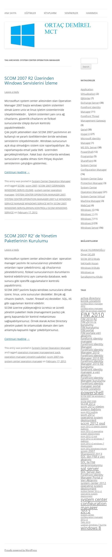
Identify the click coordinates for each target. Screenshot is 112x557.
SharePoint (87, 160)
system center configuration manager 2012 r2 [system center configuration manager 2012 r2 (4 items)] (92, 517)
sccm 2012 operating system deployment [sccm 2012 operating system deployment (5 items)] (92, 417)
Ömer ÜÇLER (88, 254)
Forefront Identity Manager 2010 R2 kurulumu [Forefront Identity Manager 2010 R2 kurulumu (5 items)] (92, 363)
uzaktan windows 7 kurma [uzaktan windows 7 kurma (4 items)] (93, 525)
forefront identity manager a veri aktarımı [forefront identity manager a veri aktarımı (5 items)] (92, 372)
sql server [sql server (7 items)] (90, 468)
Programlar (87, 156)
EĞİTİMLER (30, 13)
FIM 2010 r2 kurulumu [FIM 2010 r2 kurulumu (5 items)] (88, 323)
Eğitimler (85, 98)
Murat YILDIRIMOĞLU (93, 250)
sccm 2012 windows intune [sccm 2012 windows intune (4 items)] (94, 448)
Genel (84, 129)
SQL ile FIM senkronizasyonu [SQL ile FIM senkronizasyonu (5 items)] (91, 463)
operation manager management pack (39, 352)
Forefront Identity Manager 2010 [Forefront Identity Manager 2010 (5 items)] (92, 351)
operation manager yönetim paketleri (25, 357)
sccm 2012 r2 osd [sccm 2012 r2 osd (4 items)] (89, 436)
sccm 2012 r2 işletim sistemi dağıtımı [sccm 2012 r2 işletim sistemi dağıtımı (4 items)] (94, 427)
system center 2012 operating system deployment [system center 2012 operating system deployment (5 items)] (93, 485)
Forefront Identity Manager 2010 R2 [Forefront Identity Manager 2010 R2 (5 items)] (92, 356)
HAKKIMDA (92, 13)
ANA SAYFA (10, 13)
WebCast (86, 205)
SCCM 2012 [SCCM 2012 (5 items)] (88, 404)
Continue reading (17, 172)
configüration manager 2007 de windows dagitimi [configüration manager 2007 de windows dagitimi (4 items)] (93, 309)
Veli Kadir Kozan (89, 263)
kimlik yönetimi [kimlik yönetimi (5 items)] (91, 389)
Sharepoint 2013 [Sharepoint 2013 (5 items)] (91, 454)
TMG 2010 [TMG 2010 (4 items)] (85, 522)
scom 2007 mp (55, 357)
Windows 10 (87, 210)
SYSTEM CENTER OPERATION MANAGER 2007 (40, 194)
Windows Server (90, 227)
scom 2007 (31, 185)
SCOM (21, 185)
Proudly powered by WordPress (20, 550)
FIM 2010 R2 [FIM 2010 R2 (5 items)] (89, 319)
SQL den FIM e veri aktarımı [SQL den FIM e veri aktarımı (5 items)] (93, 458)
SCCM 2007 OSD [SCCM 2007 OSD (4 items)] (88, 401)
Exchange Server (90, 102)
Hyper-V (85, 134)
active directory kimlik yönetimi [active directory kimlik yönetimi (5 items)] (91, 299)
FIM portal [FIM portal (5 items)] (87, 330)
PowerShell (87, 152)
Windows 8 (87, 223)
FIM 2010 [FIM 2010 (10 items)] (92, 314)
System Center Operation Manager (51, 181)
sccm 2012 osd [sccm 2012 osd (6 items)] (93, 423)
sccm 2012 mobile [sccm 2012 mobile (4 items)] (89, 412)
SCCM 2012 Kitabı (90, 259)
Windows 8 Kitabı (90, 267)
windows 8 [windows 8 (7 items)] (91, 528)
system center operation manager (23, 361)
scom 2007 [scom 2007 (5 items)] (88, 451)
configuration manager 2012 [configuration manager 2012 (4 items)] (92, 304)
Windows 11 (87, 214)
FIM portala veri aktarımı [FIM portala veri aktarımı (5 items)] (91, 334)
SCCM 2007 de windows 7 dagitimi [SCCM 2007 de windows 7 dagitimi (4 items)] (93, 397)
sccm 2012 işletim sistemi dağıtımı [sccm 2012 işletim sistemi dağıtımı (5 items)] (92, 408)
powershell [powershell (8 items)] (92, 392)
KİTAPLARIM (50, 13)
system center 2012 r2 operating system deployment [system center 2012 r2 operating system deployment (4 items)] (91, 494)
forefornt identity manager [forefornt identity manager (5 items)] (92, 340)
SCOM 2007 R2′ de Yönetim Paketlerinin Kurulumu (30, 238)
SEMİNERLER (71, 13)
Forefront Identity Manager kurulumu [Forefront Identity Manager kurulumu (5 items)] (93, 379)
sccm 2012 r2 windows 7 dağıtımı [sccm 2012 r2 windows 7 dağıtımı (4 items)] (92, 440)
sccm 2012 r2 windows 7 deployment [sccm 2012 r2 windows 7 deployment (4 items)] (92, 444)
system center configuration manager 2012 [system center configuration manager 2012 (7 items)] (94, 505)
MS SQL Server (89, 147)
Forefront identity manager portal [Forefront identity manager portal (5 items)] (92, 384)
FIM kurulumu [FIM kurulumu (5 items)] (90, 327)
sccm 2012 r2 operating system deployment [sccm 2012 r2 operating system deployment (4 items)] (92, 432)
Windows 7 (87, 218)
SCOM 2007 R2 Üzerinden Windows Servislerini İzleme (30, 80)
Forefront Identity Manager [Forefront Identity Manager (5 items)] (92, 345)
